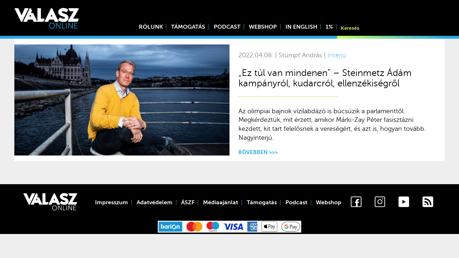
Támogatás (188, 27)
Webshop (263, 27)
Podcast (227, 27)
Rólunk (151, 27)
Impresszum (111, 202)
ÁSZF (187, 202)
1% (329, 27)
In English (301, 27)
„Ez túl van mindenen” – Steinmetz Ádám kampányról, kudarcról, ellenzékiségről (325, 78)
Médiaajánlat (220, 202)
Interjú (336, 55)
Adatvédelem (154, 202)
